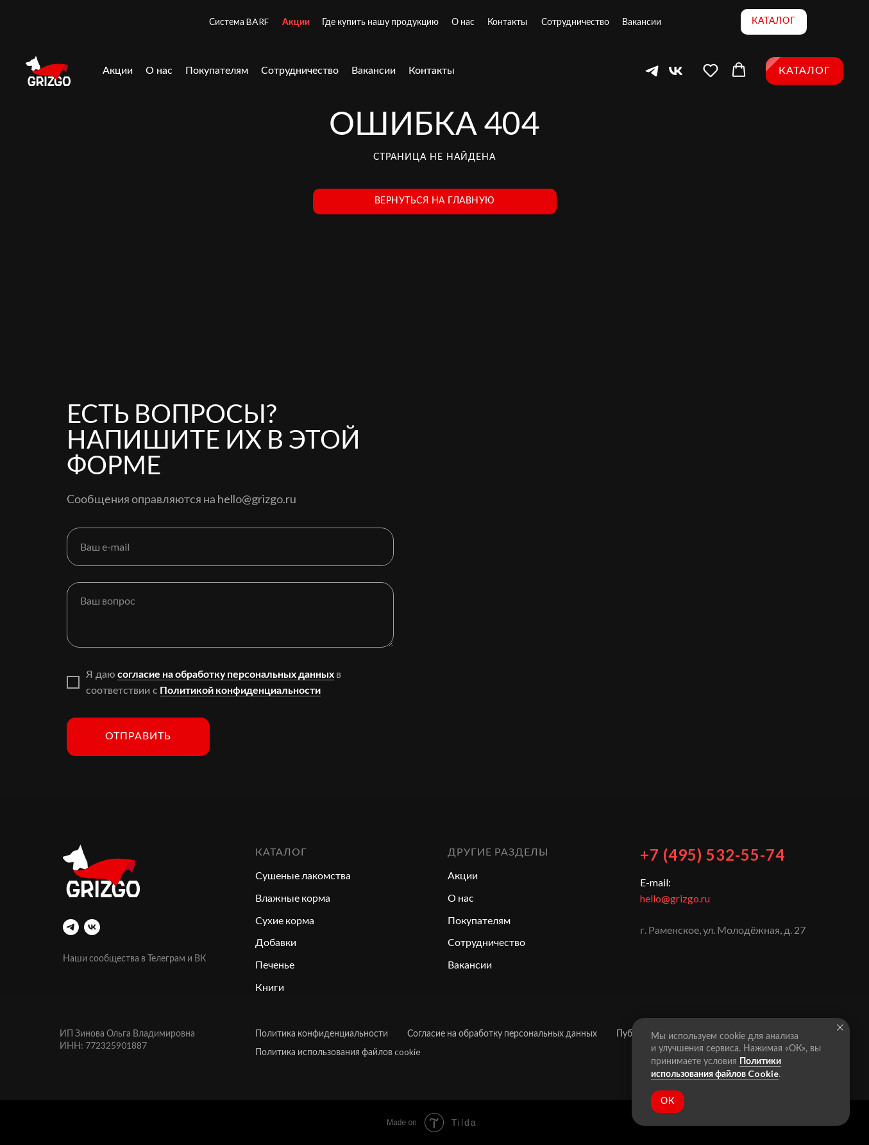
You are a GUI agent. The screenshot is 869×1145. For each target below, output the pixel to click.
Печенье (274, 964)
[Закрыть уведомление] (840, 1027)
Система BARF (239, 21)
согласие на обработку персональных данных (225, 673)
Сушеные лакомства (303, 875)
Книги (269, 987)
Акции (296, 21)
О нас (463, 21)
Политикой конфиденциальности (240, 690)
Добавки (275, 942)
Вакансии (641, 21)
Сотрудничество (575, 21)
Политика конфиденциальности (321, 1033)
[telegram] (71, 927)
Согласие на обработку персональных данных (502, 1033)
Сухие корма (284, 920)
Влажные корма (292, 897)
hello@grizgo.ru (675, 898)
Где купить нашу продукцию (380, 21)
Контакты (507, 21)
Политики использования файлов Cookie (716, 1067)
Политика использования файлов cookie (338, 1051)
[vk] (92, 927)
